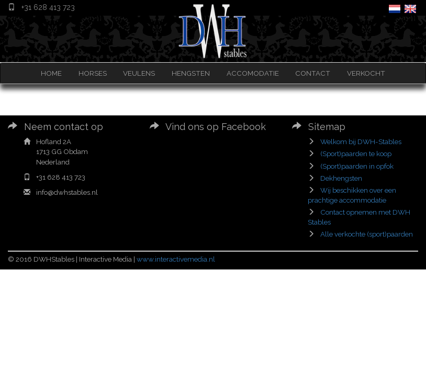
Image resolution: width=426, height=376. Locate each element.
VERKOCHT (366, 73)
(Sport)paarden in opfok (357, 166)
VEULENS (139, 73)
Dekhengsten (341, 178)
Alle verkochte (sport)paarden (366, 234)
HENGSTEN (191, 73)
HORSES (93, 73)
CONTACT (312, 73)
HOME (51, 73)
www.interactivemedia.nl (176, 259)
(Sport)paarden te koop (355, 153)
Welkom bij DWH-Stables (360, 141)
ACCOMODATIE (253, 73)
